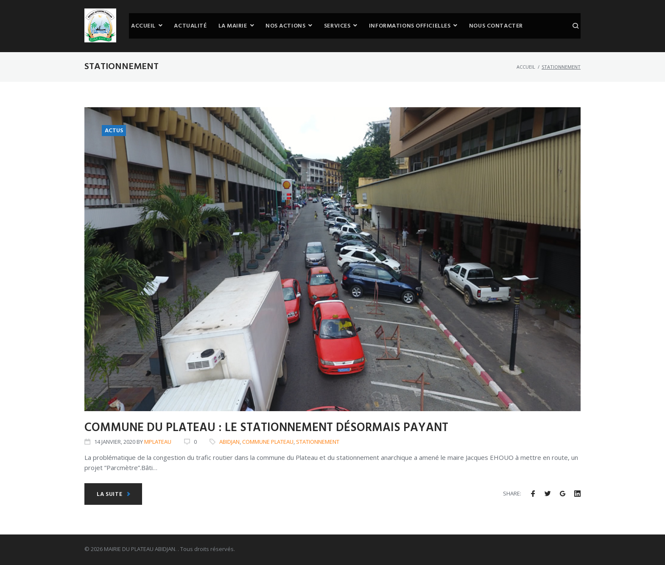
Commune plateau (267, 441)
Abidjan (229, 441)
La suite (114, 494)
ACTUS (114, 131)
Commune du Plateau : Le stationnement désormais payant (266, 427)
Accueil (526, 67)
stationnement (317, 441)
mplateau (157, 441)
